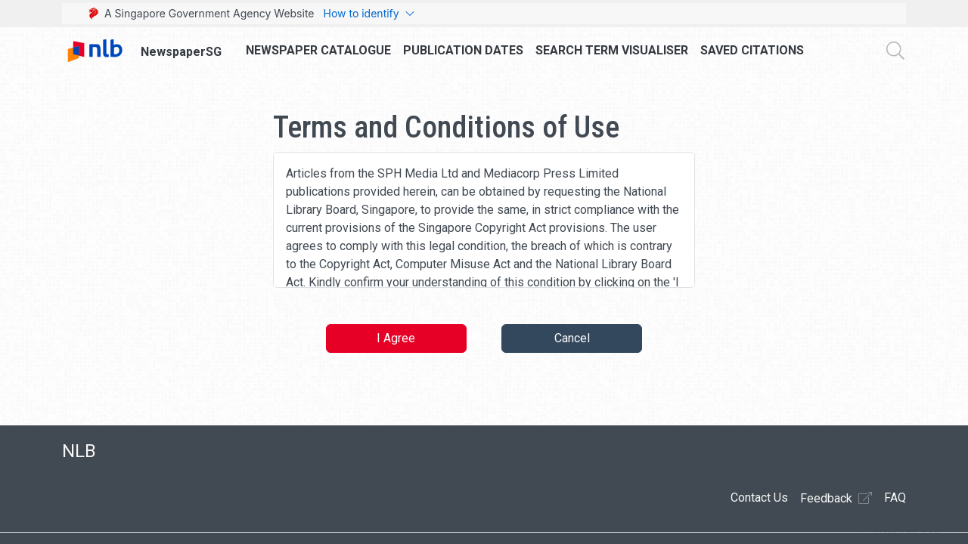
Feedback (836, 498)
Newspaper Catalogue (318, 50)
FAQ (895, 497)
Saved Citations (752, 50)
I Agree (396, 338)
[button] (899, 535)
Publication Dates (463, 50)
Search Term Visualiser (611, 50)
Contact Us (759, 497)
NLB (79, 451)
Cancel (572, 338)
